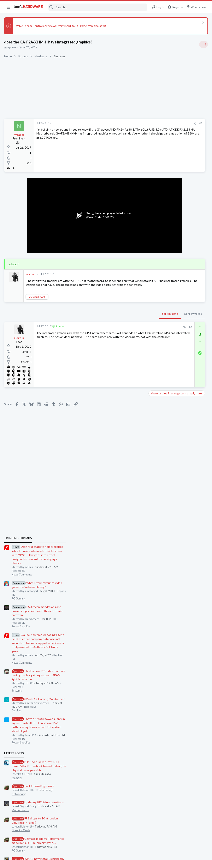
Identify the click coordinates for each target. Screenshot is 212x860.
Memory (158, 484)
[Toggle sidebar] (203, 44)
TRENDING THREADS (159, 245)
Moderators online (161, 608)
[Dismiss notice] (202, 23)
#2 (127, 331)
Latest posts (155, 460)
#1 (137, 123)
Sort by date (107, 317)
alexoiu (31, 274)
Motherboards (162, 517)
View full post (37, 301)
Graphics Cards (162, 537)
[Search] (97, 7)
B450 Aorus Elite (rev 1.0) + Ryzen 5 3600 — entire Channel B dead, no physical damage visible (180, 473)
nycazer (12, 47)
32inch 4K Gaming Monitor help (180, 406)
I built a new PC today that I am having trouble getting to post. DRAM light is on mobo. (180, 382)
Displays (158, 417)
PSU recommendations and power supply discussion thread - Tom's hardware (178, 318)
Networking (160, 500)
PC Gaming (160, 305)
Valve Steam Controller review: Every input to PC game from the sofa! (61, 26)
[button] (8, 7)
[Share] (131, 123)
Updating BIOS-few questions (179, 509)
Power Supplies (162, 333)
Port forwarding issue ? (174, 493)
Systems (158, 397)
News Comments (163, 281)
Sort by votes (130, 317)
